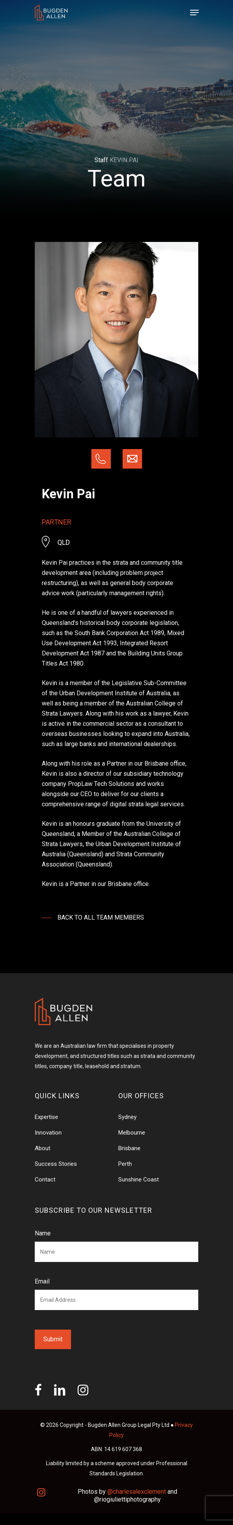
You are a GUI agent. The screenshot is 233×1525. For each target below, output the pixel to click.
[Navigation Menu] (194, 12)
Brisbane (129, 1148)
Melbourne (131, 1132)
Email (42, 1281)
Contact (45, 1179)
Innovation (48, 1132)
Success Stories (56, 1163)
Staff (101, 160)
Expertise (46, 1116)
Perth (125, 1163)
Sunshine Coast (138, 1179)
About (42, 1148)
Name (43, 1233)
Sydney (127, 1116)
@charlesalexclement (136, 1491)
